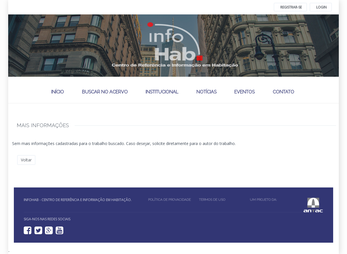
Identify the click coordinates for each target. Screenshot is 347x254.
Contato (283, 92)
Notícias (206, 92)
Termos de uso (212, 200)
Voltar (26, 160)
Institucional (162, 92)
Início (57, 92)
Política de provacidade (169, 200)
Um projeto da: (264, 200)
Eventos (244, 92)
